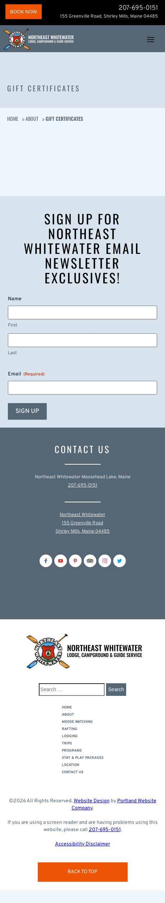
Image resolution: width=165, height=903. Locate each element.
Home (12, 118)
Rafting (69, 729)
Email (26, 374)
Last (12, 353)
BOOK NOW (23, 11)
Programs (72, 750)
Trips (67, 743)
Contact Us (72, 772)
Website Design (92, 801)
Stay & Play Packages (83, 758)
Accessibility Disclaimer (82, 844)
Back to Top (82, 872)
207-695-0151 (138, 8)
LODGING (70, 736)
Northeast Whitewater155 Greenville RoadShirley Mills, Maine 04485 (82, 523)
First (12, 325)
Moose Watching (77, 722)
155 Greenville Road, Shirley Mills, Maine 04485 (109, 16)
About (32, 118)
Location (70, 765)
